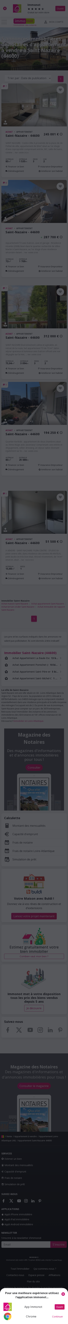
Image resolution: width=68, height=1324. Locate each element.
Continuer (57, 1316)
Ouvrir (59, 1307)
